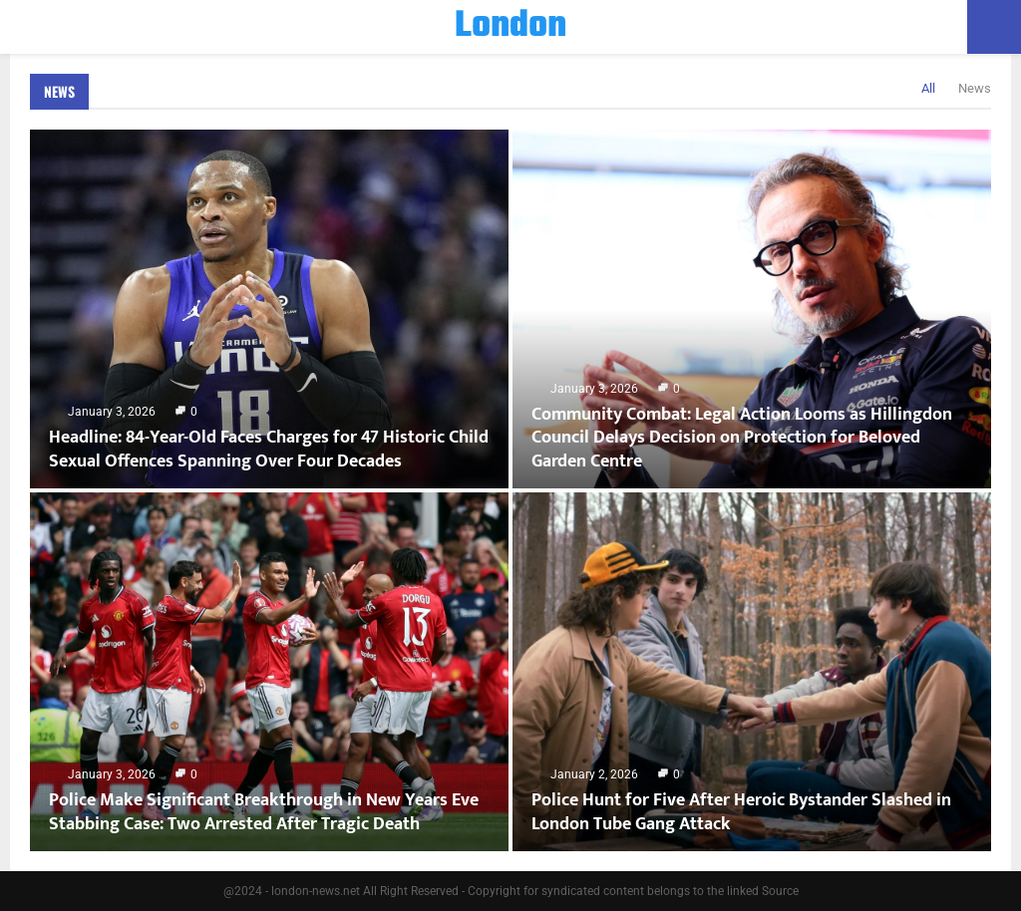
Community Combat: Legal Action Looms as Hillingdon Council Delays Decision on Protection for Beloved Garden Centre (741, 438)
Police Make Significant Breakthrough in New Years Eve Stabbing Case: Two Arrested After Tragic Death (264, 811)
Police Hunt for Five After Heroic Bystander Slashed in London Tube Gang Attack (741, 811)
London (510, 27)
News (59, 91)
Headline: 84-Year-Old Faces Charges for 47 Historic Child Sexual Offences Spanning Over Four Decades (269, 449)
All (928, 88)
